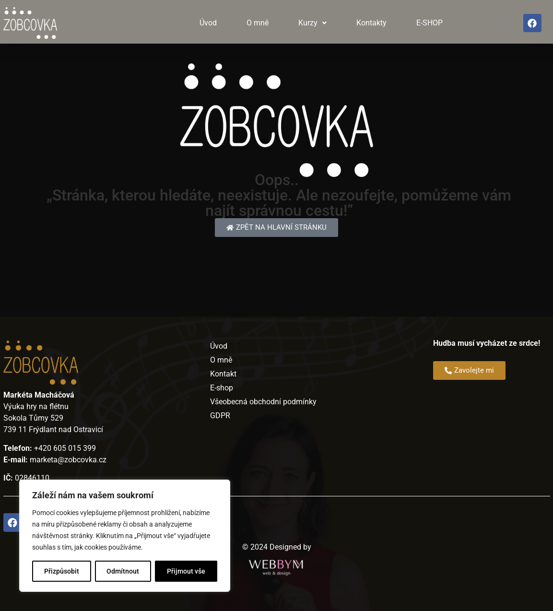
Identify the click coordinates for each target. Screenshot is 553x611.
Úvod (208, 22)
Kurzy (312, 22)
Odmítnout (123, 571)
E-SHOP (429, 22)
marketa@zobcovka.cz (68, 459)
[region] (124, 536)
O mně (258, 22)
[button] (312, 23)
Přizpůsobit (61, 571)
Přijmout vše (186, 571)
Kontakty (371, 22)
